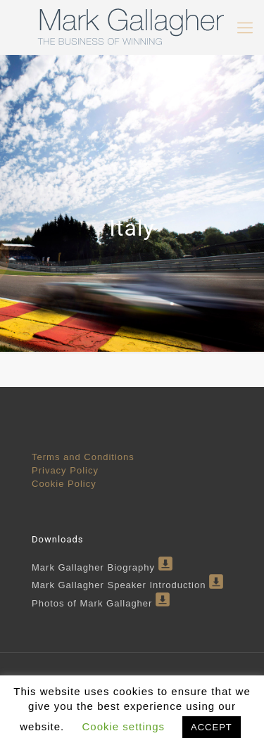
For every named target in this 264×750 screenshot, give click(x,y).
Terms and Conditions (83, 457)
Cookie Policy (64, 483)
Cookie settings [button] (123, 726)
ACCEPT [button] (211, 727)
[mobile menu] (245, 28)
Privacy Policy (65, 470)
